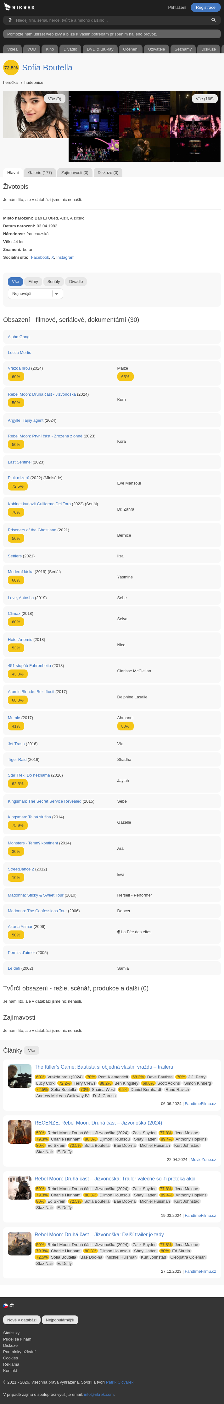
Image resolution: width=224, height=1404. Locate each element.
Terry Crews (76, 1083)
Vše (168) (205, 98)
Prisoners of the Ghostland (32, 530)
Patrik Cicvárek (119, 1382)
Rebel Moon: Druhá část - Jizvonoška (42, 394)
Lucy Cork (45, 1083)
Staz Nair (44, 1151)
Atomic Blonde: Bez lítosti (31, 691)
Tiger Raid (17, 759)
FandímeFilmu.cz (200, 1103)
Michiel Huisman (155, 1145)
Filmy (33, 281)
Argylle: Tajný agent (25, 420)
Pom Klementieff (106, 1077)
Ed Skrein (50, 1145)
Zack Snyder (144, 1132)
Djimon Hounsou (106, 1139)
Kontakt (10, 1370)
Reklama (11, 1364)
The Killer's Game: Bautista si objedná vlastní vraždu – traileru (104, 1067)
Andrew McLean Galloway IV (62, 1095)
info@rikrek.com (99, 1394)
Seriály (54, 281)
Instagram (65, 257)
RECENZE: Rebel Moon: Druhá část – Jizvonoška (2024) (98, 1122)
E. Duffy (64, 1151)
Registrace (206, 7)
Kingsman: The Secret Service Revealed (44, 801)
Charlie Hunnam (58, 1139)
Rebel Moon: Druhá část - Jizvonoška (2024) (81, 1132)
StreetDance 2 (21, 869)
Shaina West (97, 1089)
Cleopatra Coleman (188, 1257)
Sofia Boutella (47, 67)
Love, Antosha (21, 597)
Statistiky (11, 1333)
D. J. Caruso (104, 1095)
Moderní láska (21, 571)
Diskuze (10, 1345)
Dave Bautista (152, 1077)
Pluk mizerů (18, 477)
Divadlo (76, 281)
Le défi (14, 968)
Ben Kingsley (118, 1083)
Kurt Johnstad (186, 1145)
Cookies (10, 1358)
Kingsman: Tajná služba (29, 817)
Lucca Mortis (19, 352)
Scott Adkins (160, 1083)
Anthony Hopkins (182, 1139)
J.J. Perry (190, 1077)
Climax (14, 613)
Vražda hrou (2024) (59, 1077)
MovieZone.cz (203, 1159)
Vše (15, 281)
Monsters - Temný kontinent (33, 843)
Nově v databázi (21, 1320)
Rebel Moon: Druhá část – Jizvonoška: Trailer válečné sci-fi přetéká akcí (115, 1178)
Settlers (15, 556)
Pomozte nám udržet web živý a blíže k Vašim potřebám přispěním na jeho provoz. (82, 34)
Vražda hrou (19, 368)
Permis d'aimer (21, 952)
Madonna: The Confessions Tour (37, 910)
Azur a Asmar (20, 926)
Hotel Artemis (20, 639)
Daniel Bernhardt (139, 1089)
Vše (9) (54, 98)
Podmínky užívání (19, 1351)
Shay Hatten (145, 1139)
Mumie (14, 717)
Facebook (40, 257)
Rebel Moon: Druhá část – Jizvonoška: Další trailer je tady (99, 1234)
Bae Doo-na (125, 1145)
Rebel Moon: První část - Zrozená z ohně (45, 436)
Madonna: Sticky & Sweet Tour (36, 895)
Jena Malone (178, 1132)
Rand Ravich (177, 1089)
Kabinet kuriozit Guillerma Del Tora (39, 503)
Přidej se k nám (17, 1339)
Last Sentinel (19, 462)
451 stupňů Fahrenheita (29, 665)
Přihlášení (177, 7)
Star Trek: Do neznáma (29, 775)
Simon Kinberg (197, 1083)
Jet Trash (16, 743)
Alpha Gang (19, 336)
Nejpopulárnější (60, 1320)
